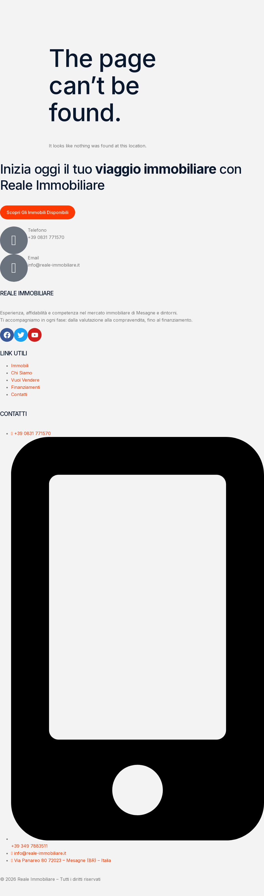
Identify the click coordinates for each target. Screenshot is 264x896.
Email (33, 258)
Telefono (37, 230)
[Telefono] (14, 240)
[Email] (14, 268)
